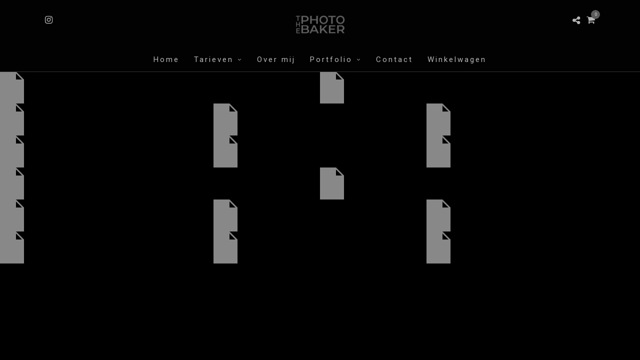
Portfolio (331, 59)
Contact (394, 59)
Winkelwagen (457, 59)
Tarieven (214, 59)
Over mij (276, 59)
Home (167, 59)
